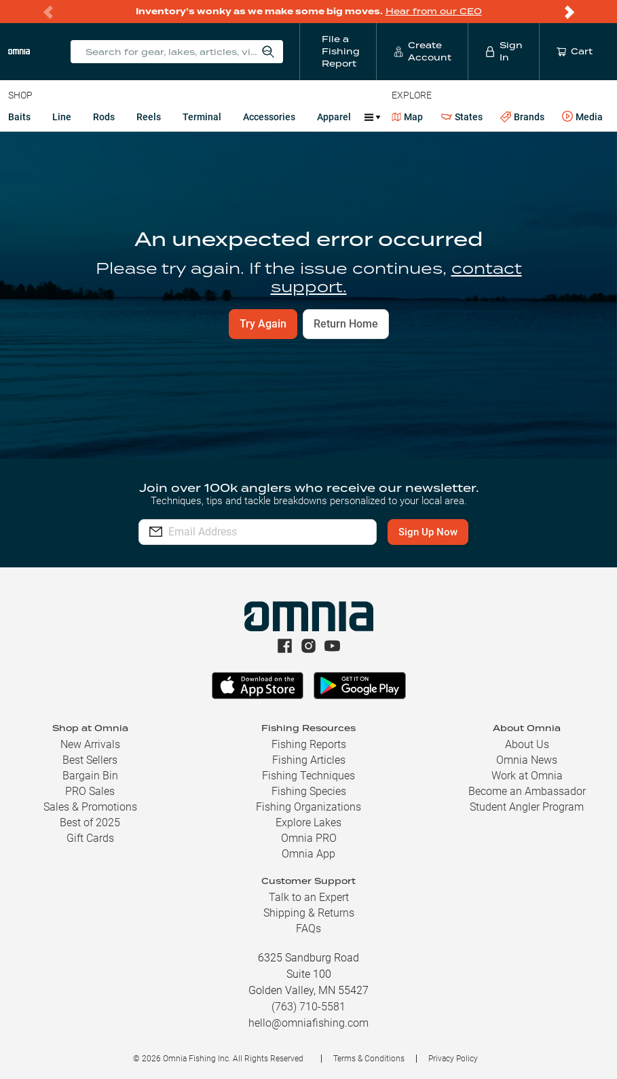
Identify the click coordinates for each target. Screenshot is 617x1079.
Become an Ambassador (527, 791)
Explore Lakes (308, 822)
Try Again (263, 323)
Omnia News (526, 760)
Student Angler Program (527, 806)
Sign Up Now (427, 532)
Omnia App (308, 853)
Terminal (202, 116)
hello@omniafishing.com (308, 1022)
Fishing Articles (308, 760)
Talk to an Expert (309, 897)
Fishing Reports (309, 744)
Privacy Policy (453, 1058)
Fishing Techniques (308, 775)
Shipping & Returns (308, 912)
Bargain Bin (90, 775)
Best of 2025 (90, 822)
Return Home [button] (346, 323)
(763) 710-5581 (308, 1006)
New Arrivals (90, 744)
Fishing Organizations (308, 806)
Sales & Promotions (90, 806)
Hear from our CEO (434, 11)
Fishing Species (309, 791)
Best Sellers (89, 760)
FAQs (308, 928)
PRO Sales (90, 791)
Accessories (269, 116)
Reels (148, 116)
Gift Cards (90, 838)
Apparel (334, 116)
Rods (104, 116)
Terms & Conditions (369, 1058)
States (462, 117)
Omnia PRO (309, 838)
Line (61, 116)
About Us (527, 744)
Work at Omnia (527, 775)
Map (408, 116)
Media (582, 117)
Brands (522, 117)
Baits (19, 116)
